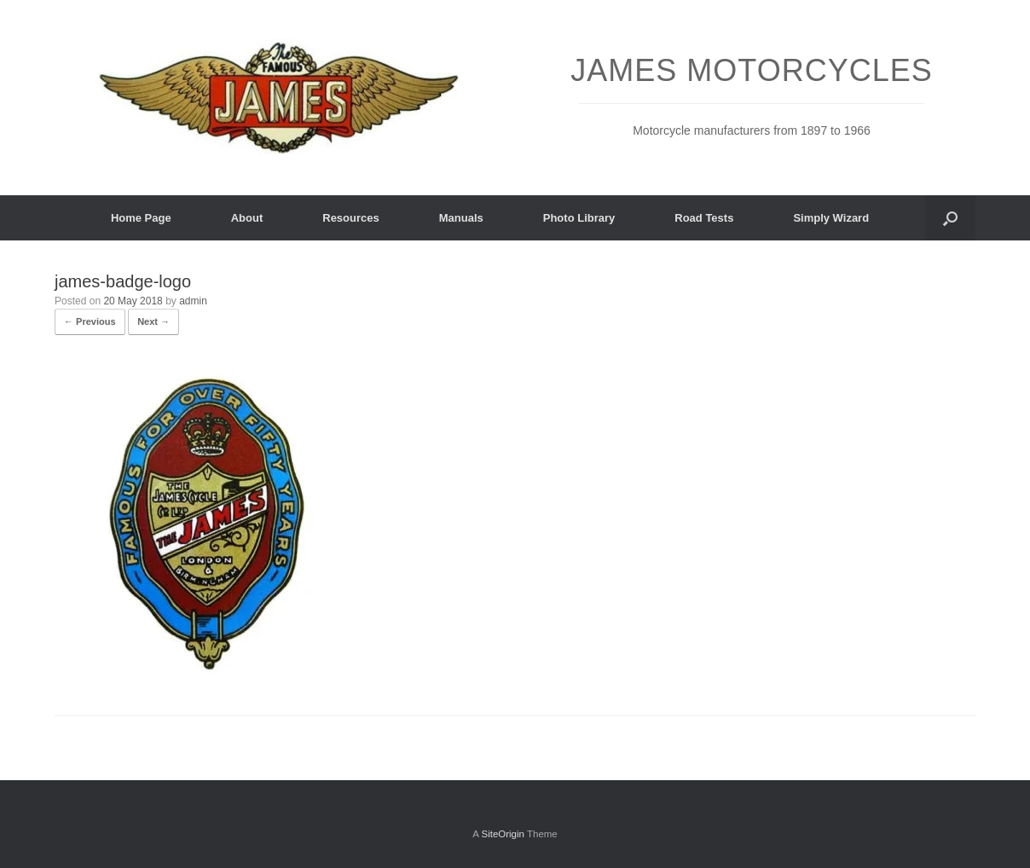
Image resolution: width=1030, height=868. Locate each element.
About (247, 217)
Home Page (141, 217)
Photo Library (579, 217)
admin (193, 301)
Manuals (461, 217)
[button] (950, 217)
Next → (153, 321)
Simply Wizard (831, 217)
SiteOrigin (502, 834)
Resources (350, 217)
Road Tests (703, 217)
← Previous (90, 321)
